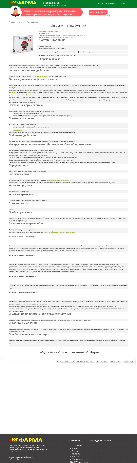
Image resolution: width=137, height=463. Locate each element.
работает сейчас (101, 361)
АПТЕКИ (100, 4)
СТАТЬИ (124, 4)
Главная (12, 22)
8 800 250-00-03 (51, 3)
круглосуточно (115, 361)
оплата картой (128, 361)
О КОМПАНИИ (111, 4)
